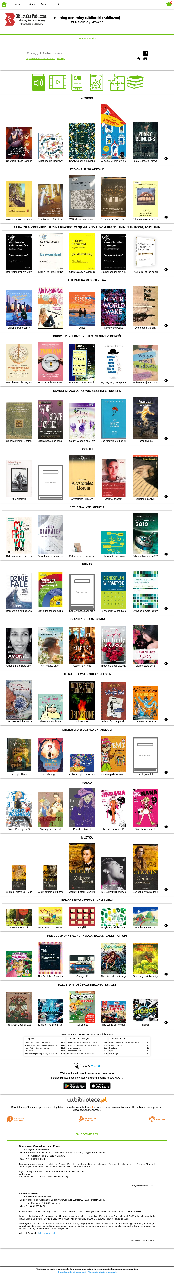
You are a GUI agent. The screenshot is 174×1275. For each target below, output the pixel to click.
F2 (157, 3)
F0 (143, 3)
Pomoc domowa (73, 1048)
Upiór (111, 1051)
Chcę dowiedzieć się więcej (71, 1272)
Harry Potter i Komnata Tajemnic (37, 1048)
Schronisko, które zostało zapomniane (81, 1054)
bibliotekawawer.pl (46, 1233)
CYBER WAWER (28, 1193)
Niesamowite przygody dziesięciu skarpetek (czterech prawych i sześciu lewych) (55, 1054)
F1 (149, 3)
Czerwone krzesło (74, 1051)
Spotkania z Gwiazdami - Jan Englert (40, 1146)
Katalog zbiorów (86, 38)
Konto (57, 4)
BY (136, 3)
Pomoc (44, 4)
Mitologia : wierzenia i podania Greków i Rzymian (43, 1045)
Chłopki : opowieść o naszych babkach (82, 1042)
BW (122, 3)
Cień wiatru (29, 1051)
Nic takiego (113, 1054)
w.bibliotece (84, 1107)
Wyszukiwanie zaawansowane (40, 58)
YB (129, 3)
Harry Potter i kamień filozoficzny (37, 1042)
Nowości (16, 4)
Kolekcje (61, 58)
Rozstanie (113, 1048)
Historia (31, 4)
